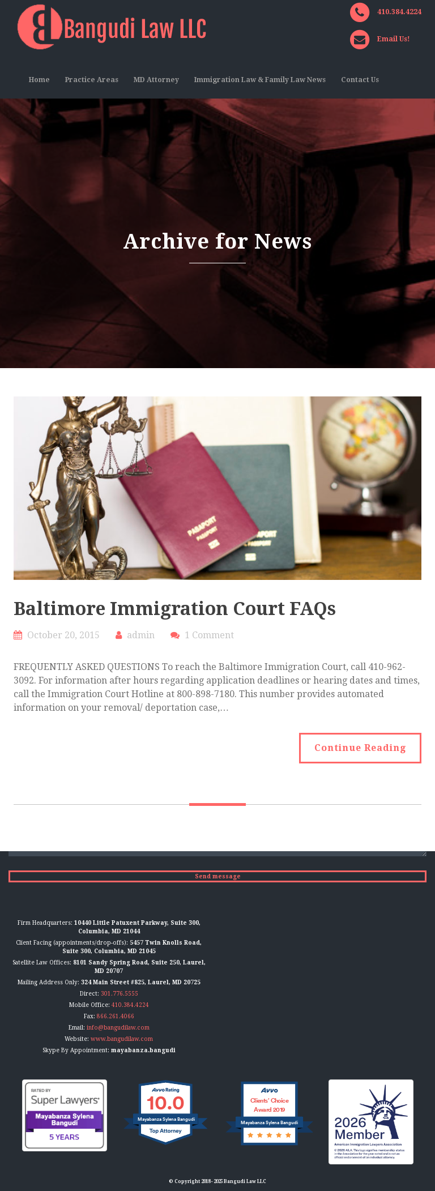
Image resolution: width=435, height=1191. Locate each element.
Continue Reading (360, 747)
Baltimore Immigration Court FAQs (175, 609)
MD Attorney (156, 80)
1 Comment (209, 635)
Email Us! (393, 39)
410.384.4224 (399, 12)
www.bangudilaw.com (122, 1039)
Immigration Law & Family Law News (260, 80)
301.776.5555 (119, 994)
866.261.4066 (115, 1016)
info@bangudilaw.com (118, 1027)
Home (39, 80)
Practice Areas (91, 80)
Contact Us (360, 80)
